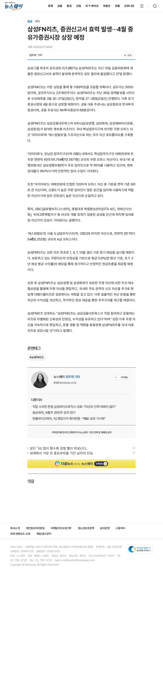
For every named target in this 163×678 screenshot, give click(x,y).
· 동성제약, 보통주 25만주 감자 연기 (53, 487)
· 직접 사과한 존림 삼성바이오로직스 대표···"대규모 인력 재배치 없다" (73, 481)
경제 (50, 6)
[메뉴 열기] (141, 6)
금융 (59, 6)
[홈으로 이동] (13, 6)
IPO (37, 21)
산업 (78, 6)
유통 (117, 6)
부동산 (107, 6)
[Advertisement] (81, 168)
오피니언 (129, 6)
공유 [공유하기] (128, 55)
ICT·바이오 (92, 6)
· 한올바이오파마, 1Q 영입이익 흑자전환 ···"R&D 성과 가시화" (68, 493)
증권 (69, 6)
